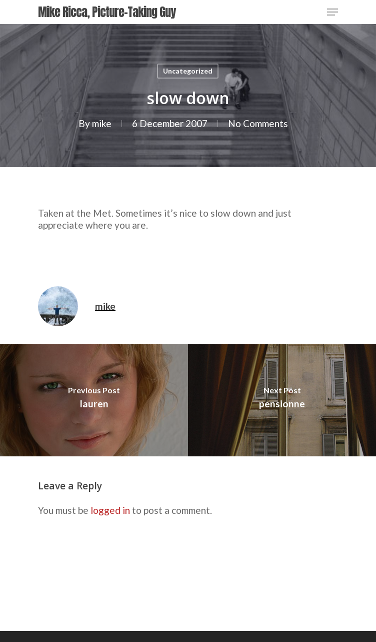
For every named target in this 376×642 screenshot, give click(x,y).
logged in (110, 510)
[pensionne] (282, 400)
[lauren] (94, 400)
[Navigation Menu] (332, 12)
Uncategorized (187, 71)
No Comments (258, 123)
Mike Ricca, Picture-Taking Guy (107, 12)
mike (102, 123)
